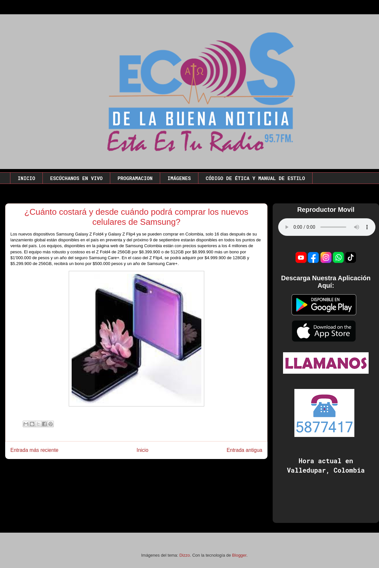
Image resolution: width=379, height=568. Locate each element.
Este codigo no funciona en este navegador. (326, 227)
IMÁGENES (179, 178)
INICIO (26, 178)
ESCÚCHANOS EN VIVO (76, 178)
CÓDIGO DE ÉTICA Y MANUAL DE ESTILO (255, 178)
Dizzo (184, 555)
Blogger (239, 555)
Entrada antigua (244, 450)
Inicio (142, 450)
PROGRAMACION (135, 178)
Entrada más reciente (34, 450)
